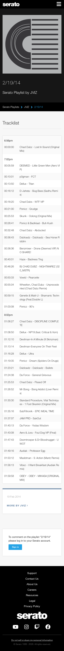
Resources (32, 595)
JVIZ (26, 106)
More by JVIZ (17, 505)
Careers (32, 589)
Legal (32, 600)
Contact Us (32, 578)
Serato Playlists (11, 106)
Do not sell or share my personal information (32, 640)
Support (32, 573)
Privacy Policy (32, 606)
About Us (32, 584)
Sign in (15, 547)
